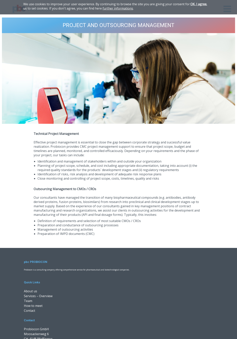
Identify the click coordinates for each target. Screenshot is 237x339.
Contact (29, 310)
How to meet (33, 306)
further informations (118, 8)
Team (28, 301)
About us (30, 291)
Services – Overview (38, 296)
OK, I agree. (198, 4)
